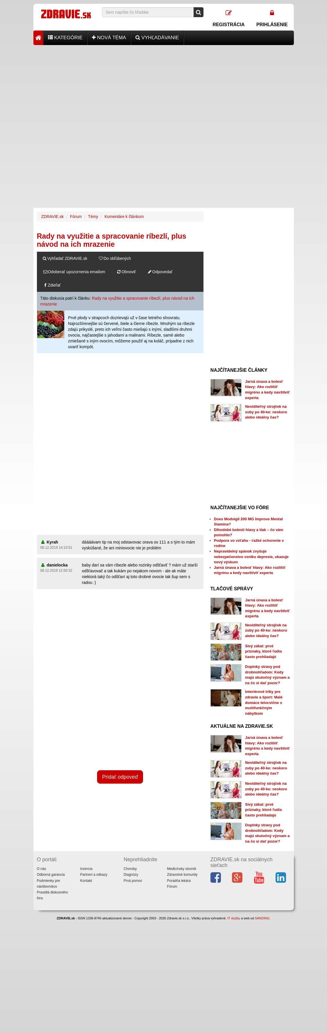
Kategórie (65, 37)
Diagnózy (131, 875)
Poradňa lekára (178, 881)
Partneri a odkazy (93, 875)
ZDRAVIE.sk (52, 216)
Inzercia (86, 869)
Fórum (76, 216)
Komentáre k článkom (124, 216)
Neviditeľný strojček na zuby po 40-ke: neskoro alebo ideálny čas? (266, 411)
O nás (41, 869)
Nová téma (109, 37)
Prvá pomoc (133, 881)
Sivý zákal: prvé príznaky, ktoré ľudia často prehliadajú (263, 651)
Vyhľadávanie (157, 37)
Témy (93, 216)
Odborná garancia (51, 875)
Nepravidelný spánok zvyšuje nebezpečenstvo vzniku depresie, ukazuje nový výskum (251, 556)
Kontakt (86, 881)
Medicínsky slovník (181, 869)
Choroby (130, 869)
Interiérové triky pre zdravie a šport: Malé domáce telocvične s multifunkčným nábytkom (264, 702)
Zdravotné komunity (182, 875)
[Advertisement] (163, 85)
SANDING (262, 918)
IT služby (233, 918)
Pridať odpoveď (120, 777)
